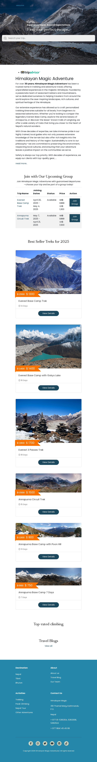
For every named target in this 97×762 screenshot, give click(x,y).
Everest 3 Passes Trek (31, 449)
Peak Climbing (22, 703)
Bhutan (19, 682)
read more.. (21, 163)
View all (48, 645)
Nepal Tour (21, 708)
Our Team (55, 681)
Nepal (18, 674)
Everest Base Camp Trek (23, 203)
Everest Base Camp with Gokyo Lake (39, 375)
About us (55, 673)
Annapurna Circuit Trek (23, 217)
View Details (48, 313)
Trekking (19, 699)
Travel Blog (56, 677)
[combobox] (48, 38)
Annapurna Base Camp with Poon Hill (40, 544)
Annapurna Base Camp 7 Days (36, 592)
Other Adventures (24, 712)
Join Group (74, 202)
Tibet (18, 678)
